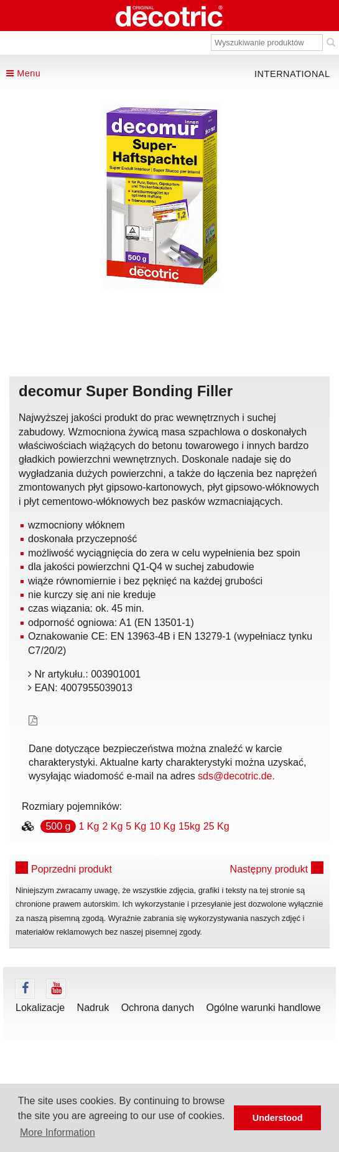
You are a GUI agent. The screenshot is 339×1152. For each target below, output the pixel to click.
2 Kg (112, 826)
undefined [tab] (161, 310)
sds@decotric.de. (236, 776)
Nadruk (93, 1007)
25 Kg (216, 826)
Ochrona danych (157, 1007)
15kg (189, 826)
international (292, 74)
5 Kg (136, 826)
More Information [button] (57, 1132)
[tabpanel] (161, 196)
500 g (57, 826)
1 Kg (89, 826)
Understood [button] (278, 1118)
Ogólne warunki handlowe (264, 1007)
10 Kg (162, 826)
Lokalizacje (40, 1007)
